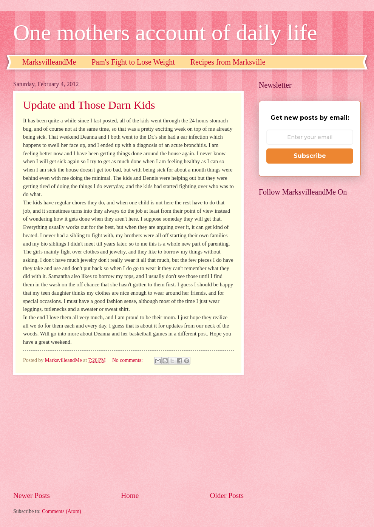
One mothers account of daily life (165, 32)
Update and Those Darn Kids (89, 105)
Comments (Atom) (61, 511)
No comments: (128, 360)
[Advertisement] (128, 432)
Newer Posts (31, 495)
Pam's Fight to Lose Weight (133, 62)
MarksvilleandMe (49, 62)
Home (130, 495)
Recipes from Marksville (228, 62)
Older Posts (227, 495)
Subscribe (310, 155)
